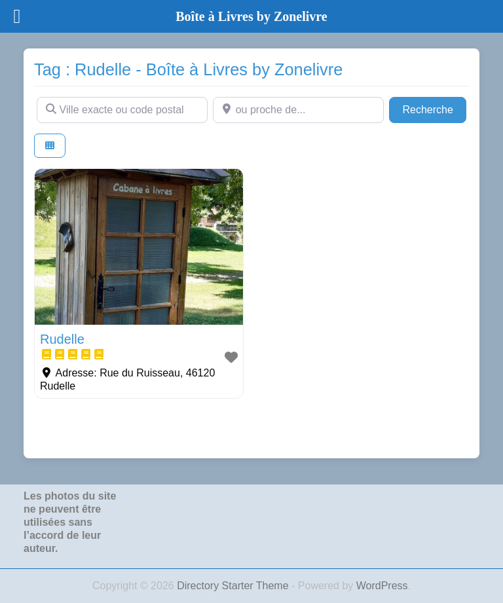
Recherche (434, 108)
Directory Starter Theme (234, 585)
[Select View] (49, 146)
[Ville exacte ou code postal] (122, 110)
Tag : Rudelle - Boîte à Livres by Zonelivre (188, 69)
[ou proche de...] (298, 110)
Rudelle (62, 339)
